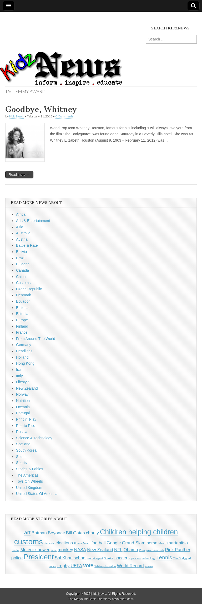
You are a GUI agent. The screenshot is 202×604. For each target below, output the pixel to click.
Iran (19, 370)
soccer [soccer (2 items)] (120, 557)
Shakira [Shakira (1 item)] (108, 558)
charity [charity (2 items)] (92, 532)
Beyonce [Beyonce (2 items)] (56, 532)
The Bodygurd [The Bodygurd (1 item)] (182, 558)
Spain (21, 457)
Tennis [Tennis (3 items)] (164, 557)
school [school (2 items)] (80, 557)
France (22, 332)
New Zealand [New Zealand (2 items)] (100, 549)
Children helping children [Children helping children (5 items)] (139, 532)
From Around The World (35, 339)
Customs (23, 283)
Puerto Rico (25, 426)
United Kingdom (29, 488)
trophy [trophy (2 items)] (63, 565)
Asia (19, 227)
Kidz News (16, 116)
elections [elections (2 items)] (64, 542)
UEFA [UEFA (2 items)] (76, 565)
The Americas (27, 475)
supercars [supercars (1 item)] (134, 558)
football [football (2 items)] (98, 542)
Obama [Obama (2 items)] (131, 549)
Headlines (24, 351)
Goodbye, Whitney (41, 109)
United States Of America (36, 494)
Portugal (23, 413)
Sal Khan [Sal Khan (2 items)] (64, 557)
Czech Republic (29, 289)
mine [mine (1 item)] (53, 550)
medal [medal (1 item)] (15, 550)
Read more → (19, 175)
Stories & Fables (29, 469)
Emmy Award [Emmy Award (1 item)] (82, 543)
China (21, 277)
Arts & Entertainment (33, 221)
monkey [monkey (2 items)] (65, 549)
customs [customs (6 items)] (28, 541)
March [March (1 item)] (162, 543)
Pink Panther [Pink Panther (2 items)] (177, 549)
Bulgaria (22, 264)
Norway (22, 394)
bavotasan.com (122, 599)
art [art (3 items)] (27, 532)
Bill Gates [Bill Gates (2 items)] (75, 532)
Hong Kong (25, 363)
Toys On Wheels (29, 481)
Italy (19, 376)
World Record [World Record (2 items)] (130, 565)
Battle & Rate (27, 245)
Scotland (23, 444)
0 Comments (64, 116)
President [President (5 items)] (39, 557)
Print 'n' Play (26, 419)
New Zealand (27, 388)
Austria (22, 239)
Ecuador (23, 301)
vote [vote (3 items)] (88, 565)
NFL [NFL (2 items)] (118, 549)
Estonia (22, 314)
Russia (21, 432)
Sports (21, 463)
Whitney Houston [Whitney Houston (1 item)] (105, 566)
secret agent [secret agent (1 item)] (95, 558)
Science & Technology (34, 438)
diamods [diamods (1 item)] (49, 543)
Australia (23, 233)
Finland (22, 326)
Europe (22, 320)
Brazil (20, 258)
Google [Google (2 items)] (114, 542)
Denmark (23, 295)
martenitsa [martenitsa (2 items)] (177, 542)
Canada (22, 270)
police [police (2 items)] (17, 557)
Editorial (22, 308)
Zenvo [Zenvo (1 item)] (149, 566)
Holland (22, 357)
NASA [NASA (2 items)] (80, 549)
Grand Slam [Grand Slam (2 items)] (133, 542)
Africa (21, 214)
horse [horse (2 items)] (152, 542)
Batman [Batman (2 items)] (39, 532)
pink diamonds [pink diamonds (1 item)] (155, 550)
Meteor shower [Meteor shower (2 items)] (34, 549)
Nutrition (23, 401)
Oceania (23, 407)
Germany (23, 345)
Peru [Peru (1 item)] (142, 550)
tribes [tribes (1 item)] (52, 566)
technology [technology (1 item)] (148, 558)
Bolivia (21, 252)
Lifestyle (22, 382)
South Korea (26, 450)
